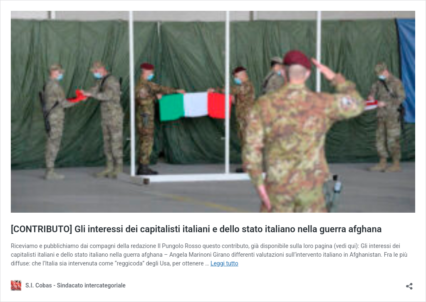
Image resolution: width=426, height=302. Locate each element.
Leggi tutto (224, 263)
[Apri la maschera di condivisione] (409, 283)
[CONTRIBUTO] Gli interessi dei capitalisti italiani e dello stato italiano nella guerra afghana (196, 229)
